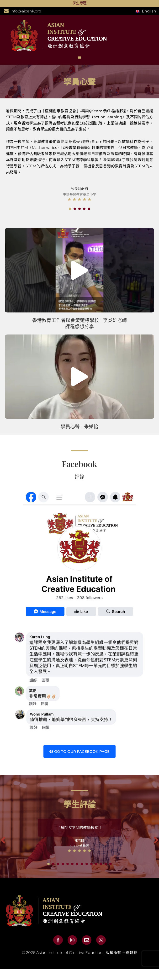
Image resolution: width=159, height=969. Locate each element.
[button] (79, 270)
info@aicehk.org (26, 11)
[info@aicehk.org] (6, 11)
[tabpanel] (79, 150)
